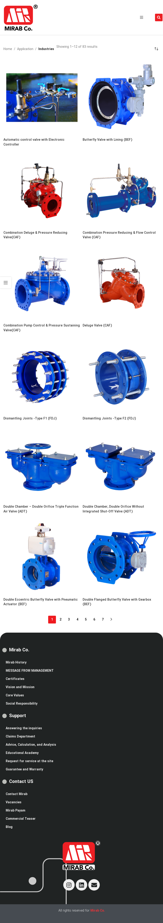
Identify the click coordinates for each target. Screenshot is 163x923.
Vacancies (13, 802)
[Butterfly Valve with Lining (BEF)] (121, 96)
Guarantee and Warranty (24, 769)
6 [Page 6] (94, 619)
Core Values (15, 695)
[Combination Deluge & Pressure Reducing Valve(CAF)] (41, 189)
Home (7, 49)
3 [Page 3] (69, 619)
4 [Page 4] (77, 619)
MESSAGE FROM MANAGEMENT (30, 670)
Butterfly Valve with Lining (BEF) (107, 139)
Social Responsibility (21, 703)
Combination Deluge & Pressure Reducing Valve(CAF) (35, 235)
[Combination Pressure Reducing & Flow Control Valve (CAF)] (121, 189)
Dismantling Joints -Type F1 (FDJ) (30, 418)
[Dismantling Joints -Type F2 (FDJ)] (121, 375)
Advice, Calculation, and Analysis (31, 744)
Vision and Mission (20, 687)
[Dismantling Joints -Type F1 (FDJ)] (41, 375)
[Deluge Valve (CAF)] (121, 282)
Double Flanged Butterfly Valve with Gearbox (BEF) (117, 602)
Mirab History (16, 662)
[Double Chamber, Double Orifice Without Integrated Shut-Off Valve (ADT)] (121, 463)
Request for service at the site (29, 761)
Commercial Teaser (21, 818)
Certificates (15, 679)
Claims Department (20, 736)
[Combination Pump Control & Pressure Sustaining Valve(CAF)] (41, 282)
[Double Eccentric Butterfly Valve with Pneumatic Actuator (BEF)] (41, 556)
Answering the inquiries (24, 728)
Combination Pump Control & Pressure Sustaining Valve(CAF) (41, 328)
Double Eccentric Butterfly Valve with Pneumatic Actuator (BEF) (40, 602)
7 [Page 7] (103, 619)
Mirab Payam (15, 810)
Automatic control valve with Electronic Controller (33, 142)
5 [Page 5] (86, 619)
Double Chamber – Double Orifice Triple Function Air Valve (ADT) (41, 509)
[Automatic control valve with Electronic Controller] (41, 96)
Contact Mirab (16, 794)
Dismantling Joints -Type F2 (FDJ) (109, 418)
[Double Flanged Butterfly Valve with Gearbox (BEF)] (121, 556)
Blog (9, 827)
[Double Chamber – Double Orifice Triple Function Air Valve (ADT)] (41, 463)
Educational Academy (22, 753)
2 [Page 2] (60, 619)
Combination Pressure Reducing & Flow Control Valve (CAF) (119, 235)
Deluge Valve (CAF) (97, 325)
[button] (141, 17)
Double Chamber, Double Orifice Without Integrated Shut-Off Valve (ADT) (113, 509)
